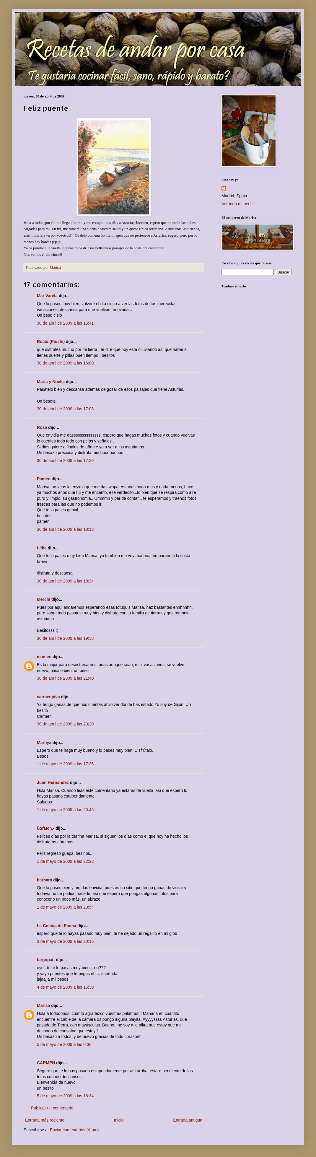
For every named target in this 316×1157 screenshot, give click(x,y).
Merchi (43, 599)
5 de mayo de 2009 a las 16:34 (65, 1095)
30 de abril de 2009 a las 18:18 (65, 529)
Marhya (44, 742)
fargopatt (46, 959)
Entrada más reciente (44, 1120)
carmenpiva (48, 696)
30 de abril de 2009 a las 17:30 (65, 460)
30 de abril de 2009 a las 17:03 (65, 408)
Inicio (119, 1120)
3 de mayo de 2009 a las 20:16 (65, 941)
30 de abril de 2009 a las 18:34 (65, 581)
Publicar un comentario (52, 1108)
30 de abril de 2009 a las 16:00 (65, 363)
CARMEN (46, 1062)
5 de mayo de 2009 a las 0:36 (64, 1044)
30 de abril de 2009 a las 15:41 (65, 323)
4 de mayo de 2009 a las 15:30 (65, 987)
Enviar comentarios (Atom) (74, 1129)
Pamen (44, 478)
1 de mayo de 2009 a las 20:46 (65, 809)
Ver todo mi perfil (237, 203)
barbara (44, 880)
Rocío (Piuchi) (51, 341)
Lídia (42, 548)
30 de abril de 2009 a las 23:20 (65, 724)
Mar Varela (47, 295)
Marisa (43, 1005)
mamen (44, 656)
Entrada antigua (187, 1120)
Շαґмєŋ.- (45, 828)
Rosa (42, 427)
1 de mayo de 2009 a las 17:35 (65, 763)
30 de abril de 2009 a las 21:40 (65, 678)
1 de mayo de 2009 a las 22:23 (65, 861)
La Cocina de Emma (56, 925)
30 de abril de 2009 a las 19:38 (65, 638)
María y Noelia (51, 381)
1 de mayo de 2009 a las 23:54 (65, 907)
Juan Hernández (53, 782)
